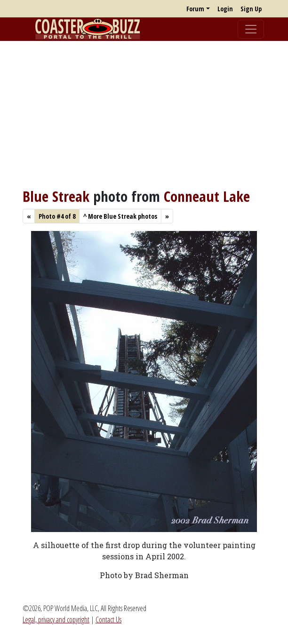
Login (225, 8)
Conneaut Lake (207, 196)
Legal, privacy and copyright (56, 619)
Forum (195, 8)
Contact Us (108, 619)
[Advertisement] (144, 114)
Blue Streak (56, 196)
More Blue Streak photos (120, 216)
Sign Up (251, 8)
